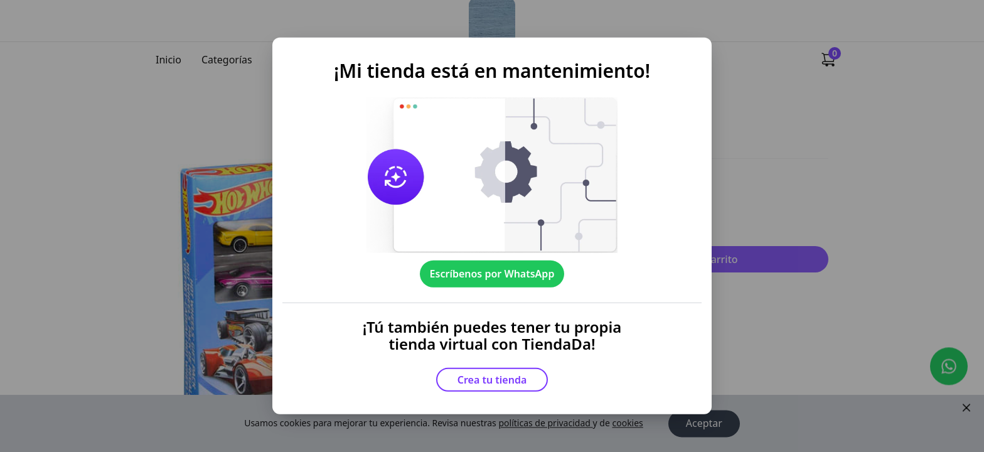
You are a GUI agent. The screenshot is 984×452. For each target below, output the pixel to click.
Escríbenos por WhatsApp (492, 274)
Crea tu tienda (492, 380)
